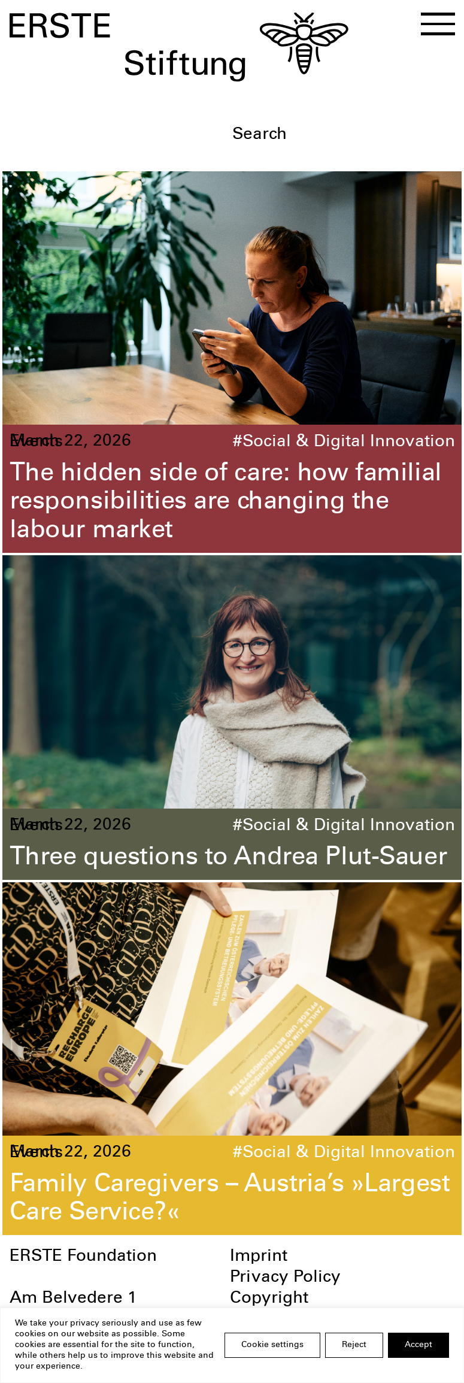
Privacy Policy (285, 1278)
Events (36, 442)
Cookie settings (272, 1345)
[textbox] (343, 135)
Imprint (258, 1257)
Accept (418, 1345)
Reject (354, 1345)
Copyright (269, 1299)
